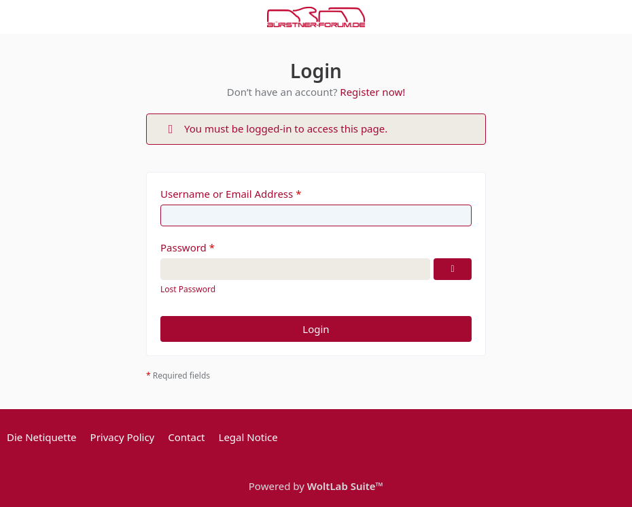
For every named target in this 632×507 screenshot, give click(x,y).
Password (183, 247)
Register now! (372, 92)
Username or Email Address (226, 193)
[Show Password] (453, 269)
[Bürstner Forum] (316, 17)
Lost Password (187, 289)
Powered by (316, 486)
